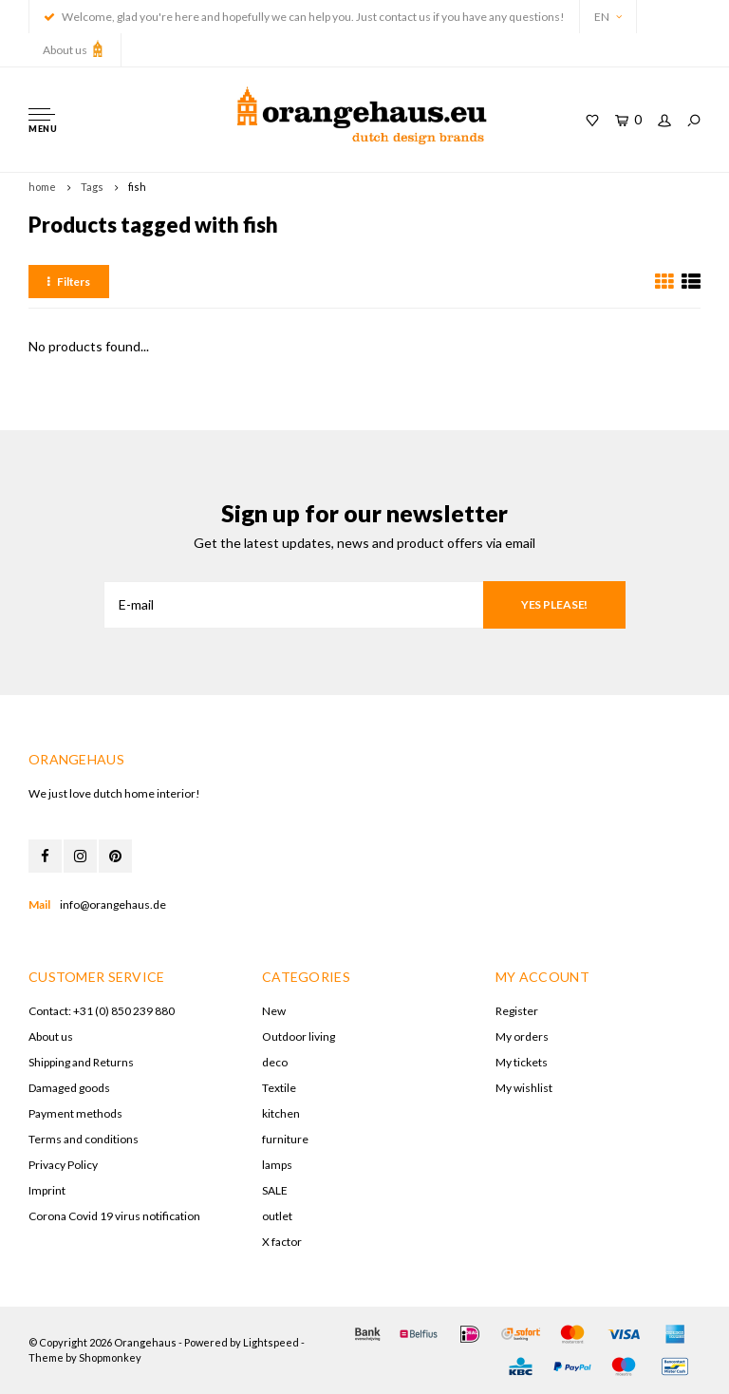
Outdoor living (298, 1036)
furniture (285, 1139)
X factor (282, 1241)
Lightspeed (271, 1342)
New (274, 1011)
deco (275, 1062)
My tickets (521, 1062)
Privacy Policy (63, 1165)
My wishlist (523, 1088)
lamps (277, 1165)
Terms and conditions (83, 1139)
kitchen (281, 1113)
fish (137, 186)
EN (608, 16)
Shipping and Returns (81, 1062)
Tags (92, 186)
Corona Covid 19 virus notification (114, 1216)
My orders (522, 1036)
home (42, 186)
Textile (279, 1088)
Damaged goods (69, 1088)
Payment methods (75, 1113)
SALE (275, 1190)
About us (74, 48)
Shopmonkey (110, 1357)
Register (516, 1011)
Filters (68, 281)
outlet (277, 1216)
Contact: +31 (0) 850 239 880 (101, 1011)
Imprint (46, 1190)
